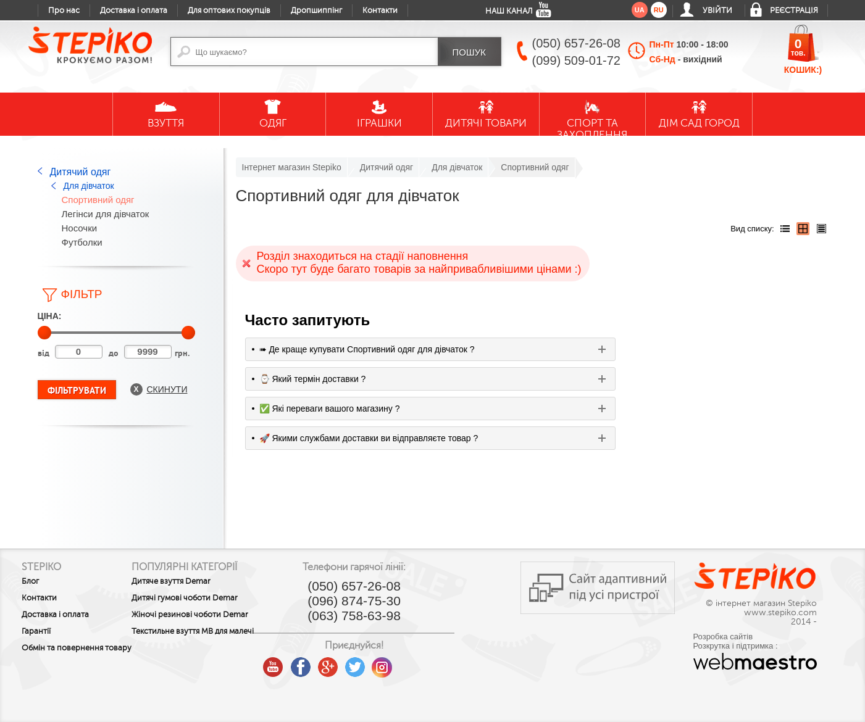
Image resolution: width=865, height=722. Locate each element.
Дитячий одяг (80, 172)
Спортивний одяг (98, 199)
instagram (432, 662)
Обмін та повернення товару (62, 652)
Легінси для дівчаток (105, 214)
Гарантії (36, 631)
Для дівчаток (89, 186)
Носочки (80, 228)
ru (659, 10)
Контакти (380, 10)
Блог (30, 581)
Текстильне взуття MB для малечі (205, 644)
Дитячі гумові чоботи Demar (210, 598)
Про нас (64, 10)
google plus (378, 667)
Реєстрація (794, 10)
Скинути (167, 389)
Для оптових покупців (229, 10)
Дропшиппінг (316, 10)
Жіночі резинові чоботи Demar (201, 619)
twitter (405, 662)
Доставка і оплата (133, 10)
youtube (324, 662)
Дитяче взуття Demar (196, 581)
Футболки (82, 242)
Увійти (717, 10)
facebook (351, 662)
